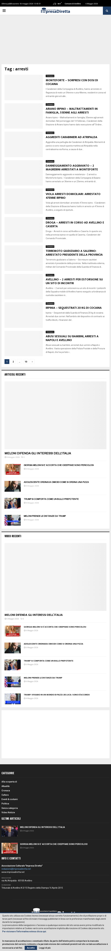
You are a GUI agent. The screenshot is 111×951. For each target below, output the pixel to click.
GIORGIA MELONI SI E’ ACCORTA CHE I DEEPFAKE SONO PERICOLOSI (59, 465)
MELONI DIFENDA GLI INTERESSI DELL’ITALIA (38, 453)
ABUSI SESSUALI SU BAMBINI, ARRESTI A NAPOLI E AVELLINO (72, 338)
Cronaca (50, 76)
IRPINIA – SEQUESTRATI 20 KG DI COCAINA (74, 307)
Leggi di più (45, 948)
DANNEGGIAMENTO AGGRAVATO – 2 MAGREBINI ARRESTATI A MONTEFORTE (72, 167)
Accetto (31, 948)
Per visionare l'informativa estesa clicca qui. (24, 931)
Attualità (5, 786)
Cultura (5, 795)
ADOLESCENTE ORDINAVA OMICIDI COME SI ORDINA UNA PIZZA (56, 482)
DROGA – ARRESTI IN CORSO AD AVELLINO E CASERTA (75, 224)
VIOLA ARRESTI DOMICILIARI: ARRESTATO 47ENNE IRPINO (73, 196)
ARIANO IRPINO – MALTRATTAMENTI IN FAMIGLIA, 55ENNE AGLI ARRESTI (72, 110)
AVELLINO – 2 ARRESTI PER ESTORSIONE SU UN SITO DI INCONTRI (74, 281)
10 (26, 362)
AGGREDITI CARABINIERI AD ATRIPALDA (71, 137)
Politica (5, 803)
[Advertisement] (55, 42)
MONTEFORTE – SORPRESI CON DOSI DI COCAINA (72, 82)
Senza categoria (10, 808)
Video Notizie (8, 812)
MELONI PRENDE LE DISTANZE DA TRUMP (45, 516)
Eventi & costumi (10, 799)
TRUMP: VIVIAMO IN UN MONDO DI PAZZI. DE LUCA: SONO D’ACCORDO (57, 694)
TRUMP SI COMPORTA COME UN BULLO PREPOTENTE (51, 499)
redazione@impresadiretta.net (16, 869)
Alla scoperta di (9, 781)
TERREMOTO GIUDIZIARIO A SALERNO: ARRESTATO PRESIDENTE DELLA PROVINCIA (74, 252)
